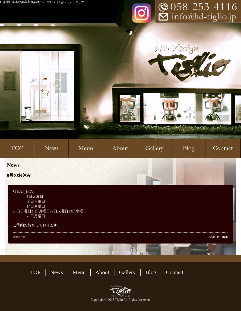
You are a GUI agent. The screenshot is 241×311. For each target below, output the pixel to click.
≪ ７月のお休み (105, 253)
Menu (79, 272)
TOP (35, 272)
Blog (151, 272)
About (102, 272)
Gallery (127, 272)
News (56, 272)
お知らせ (213, 236)
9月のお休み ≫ (136, 253)
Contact (174, 272)
